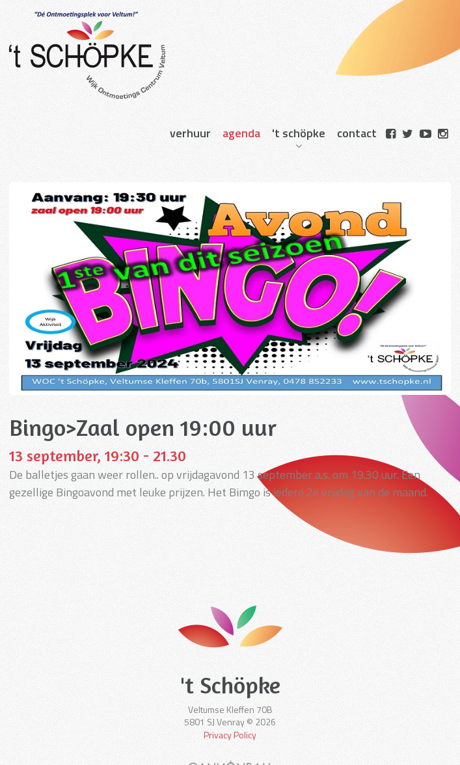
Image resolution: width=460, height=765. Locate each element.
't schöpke (298, 133)
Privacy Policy (230, 735)
